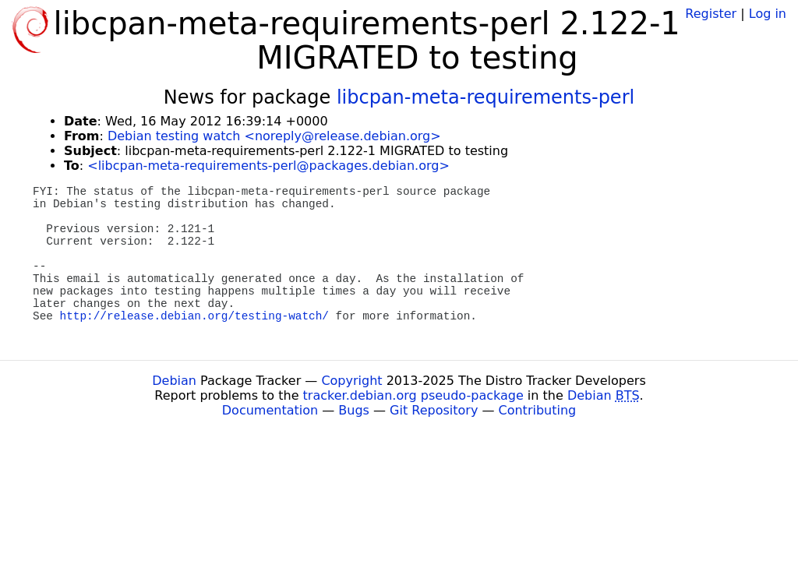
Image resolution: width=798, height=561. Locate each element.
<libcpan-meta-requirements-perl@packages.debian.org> (268, 165)
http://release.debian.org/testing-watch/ (194, 316)
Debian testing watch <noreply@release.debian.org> (274, 136)
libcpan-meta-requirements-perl (485, 97)
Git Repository (434, 410)
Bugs (353, 410)
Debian (174, 380)
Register (710, 13)
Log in (767, 13)
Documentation (270, 410)
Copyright (351, 380)
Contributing (538, 410)
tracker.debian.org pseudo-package (413, 395)
